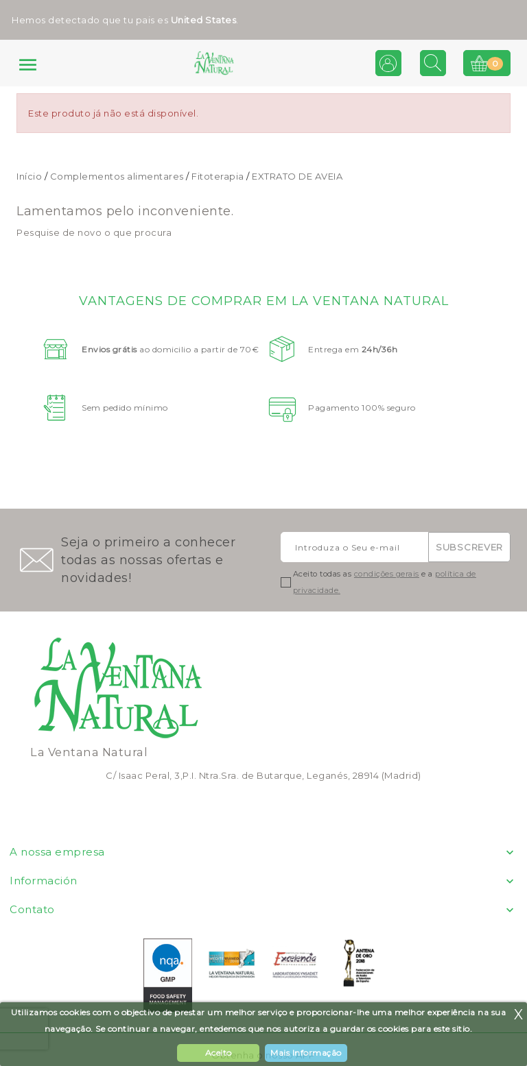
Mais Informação (306, 1052)
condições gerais (386, 574)
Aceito (218, 1052)
